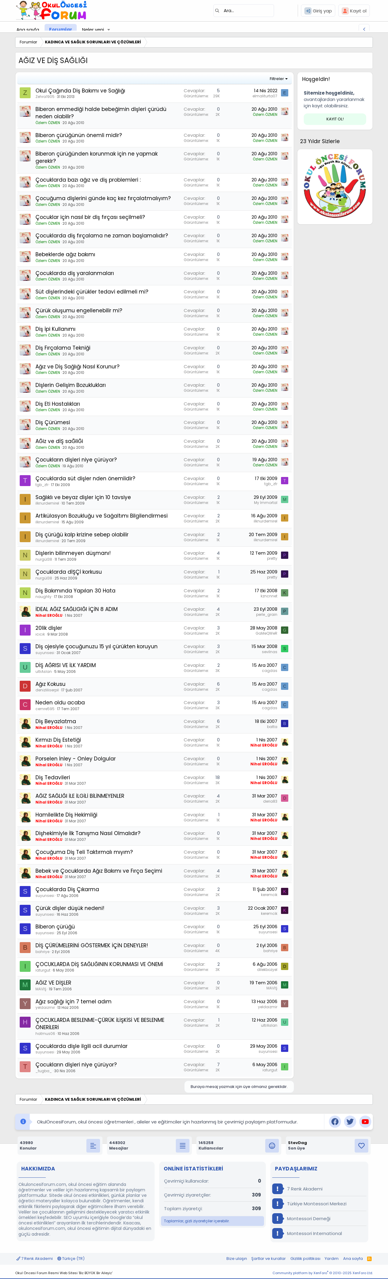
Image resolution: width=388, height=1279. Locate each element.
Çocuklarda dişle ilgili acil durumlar (81, 1046)
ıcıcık (40, 634)
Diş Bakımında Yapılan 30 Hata (75, 590)
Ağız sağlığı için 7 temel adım (73, 1001)
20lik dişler (48, 628)
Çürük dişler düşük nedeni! (69, 908)
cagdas (269, 670)
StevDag (297, 1143)
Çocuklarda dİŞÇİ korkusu (68, 572)
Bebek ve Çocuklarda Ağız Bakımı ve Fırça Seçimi (98, 870)
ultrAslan (43, 671)
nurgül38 (43, 559)
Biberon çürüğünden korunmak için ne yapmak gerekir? (96, 157)
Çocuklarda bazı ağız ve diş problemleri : (88, 179)
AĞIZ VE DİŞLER (53, 982)
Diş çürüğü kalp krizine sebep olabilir (82, 534)
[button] (109, 29)
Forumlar (60, 29)
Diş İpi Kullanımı (55, 329)
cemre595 (45, 708)
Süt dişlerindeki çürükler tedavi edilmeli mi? (91, 291)
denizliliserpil (47, 690)
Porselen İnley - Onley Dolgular (75, 758)
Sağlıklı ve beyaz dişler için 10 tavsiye (83, 497)
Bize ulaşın (236, 1258)
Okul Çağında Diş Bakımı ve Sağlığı (80, 90)
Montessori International (307, 1233)
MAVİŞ (40, 989)
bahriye (42, 951)
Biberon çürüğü (55, 926)
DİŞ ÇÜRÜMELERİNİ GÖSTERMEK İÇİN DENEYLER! (91, 945)
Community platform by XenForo (323, 1273)
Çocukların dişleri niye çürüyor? (76, 459)
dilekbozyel (267, 969)
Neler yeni (93, 29)
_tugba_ (43, 1070)
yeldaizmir (45, 1007)
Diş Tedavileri (52, 777)
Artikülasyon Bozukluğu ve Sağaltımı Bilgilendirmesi (101, 515)
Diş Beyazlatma (55, 721)
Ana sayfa (27, 29)
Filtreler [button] (277, 79)
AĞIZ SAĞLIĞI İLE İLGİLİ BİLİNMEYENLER (79, 796)
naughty (43, 596)
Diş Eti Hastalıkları (57, 404)
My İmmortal (265, 502)
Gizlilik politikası (305, 1258)
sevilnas (269, 651)
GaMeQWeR (266, 633)
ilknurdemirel (47, 503)
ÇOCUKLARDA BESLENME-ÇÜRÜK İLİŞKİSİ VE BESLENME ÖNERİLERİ (99, 1023)
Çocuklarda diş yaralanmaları (74, 273)
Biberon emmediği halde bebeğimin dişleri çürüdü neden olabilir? (100, 113)
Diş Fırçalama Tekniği (62, 347)
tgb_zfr (41, 484)
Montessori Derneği (301, 1218)
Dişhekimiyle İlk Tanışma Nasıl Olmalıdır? (87, 833)
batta (272, 726)
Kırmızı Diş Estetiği (58, 740)
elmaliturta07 (265, 96)
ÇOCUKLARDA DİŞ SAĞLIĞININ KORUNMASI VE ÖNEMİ (99, 964)
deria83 (270, 801)
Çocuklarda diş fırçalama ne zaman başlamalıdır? (101, 235)
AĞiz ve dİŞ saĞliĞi (59, 441)
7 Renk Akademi (297, 1188)
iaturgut (42, 970)
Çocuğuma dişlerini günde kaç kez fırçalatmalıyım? (103, 198)
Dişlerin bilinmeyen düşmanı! (73, 553)
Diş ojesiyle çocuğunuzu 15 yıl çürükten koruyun (96, 646)
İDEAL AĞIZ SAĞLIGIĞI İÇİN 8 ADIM (76, 609)
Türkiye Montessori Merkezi (309, 1203)
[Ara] (243, 10)
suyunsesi (44, 652)
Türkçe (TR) (71, 1258)
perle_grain (266, 614)
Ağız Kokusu (50, 684)
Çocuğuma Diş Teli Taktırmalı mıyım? (84, 852)
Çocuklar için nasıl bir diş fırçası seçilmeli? (90, 217)
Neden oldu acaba (60, 702)
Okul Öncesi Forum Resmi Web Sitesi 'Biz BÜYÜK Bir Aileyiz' (63, 1273)
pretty (272, 558)
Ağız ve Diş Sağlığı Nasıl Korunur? (77, 366)
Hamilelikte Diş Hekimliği (66, 814)
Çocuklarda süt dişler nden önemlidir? (85, 478)
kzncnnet (269, 596)
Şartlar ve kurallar (268, 1258)
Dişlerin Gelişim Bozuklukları (70, 385)
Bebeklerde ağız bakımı (65, 254)
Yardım (332, 1258)
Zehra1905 (45, 96)
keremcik (269, 894)
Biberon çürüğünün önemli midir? (78, 135)
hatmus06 (45, 1033)
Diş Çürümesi (52, 422)
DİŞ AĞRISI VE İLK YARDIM (65, 665)
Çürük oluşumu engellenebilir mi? (78, 310)
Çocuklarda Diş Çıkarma (67, 889)
